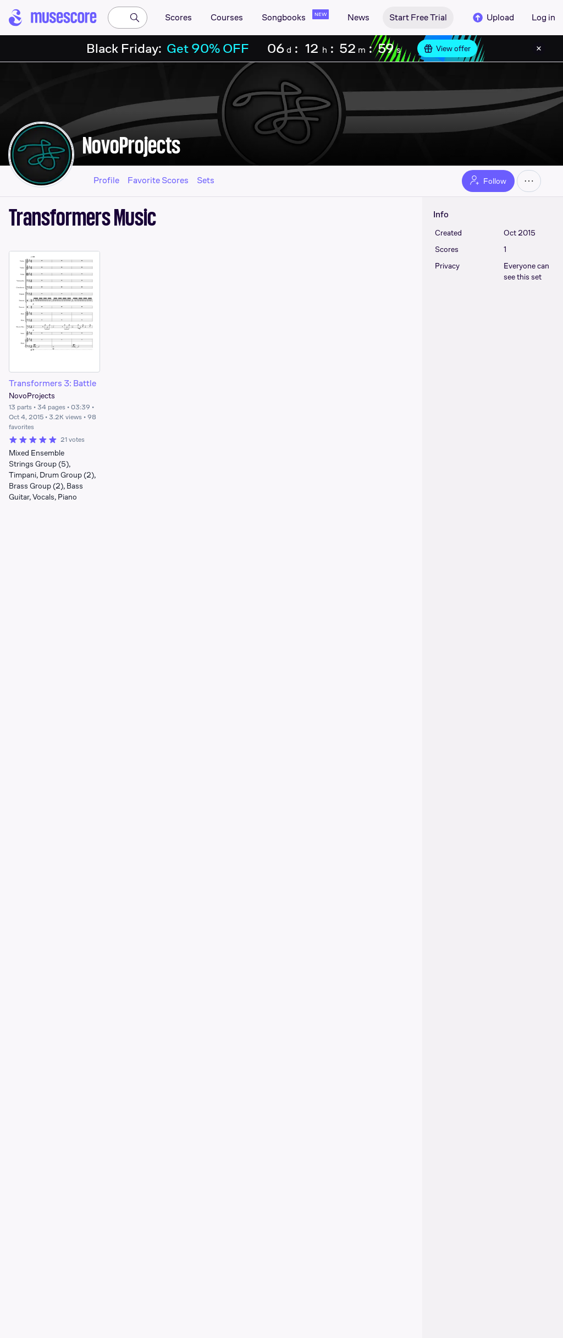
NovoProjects (131, 145)
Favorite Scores (158, 180)
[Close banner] (538, 48)
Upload (492, 17)
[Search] (135, 17)
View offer (447, 48)
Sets (205, 180)
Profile (106, 180)
